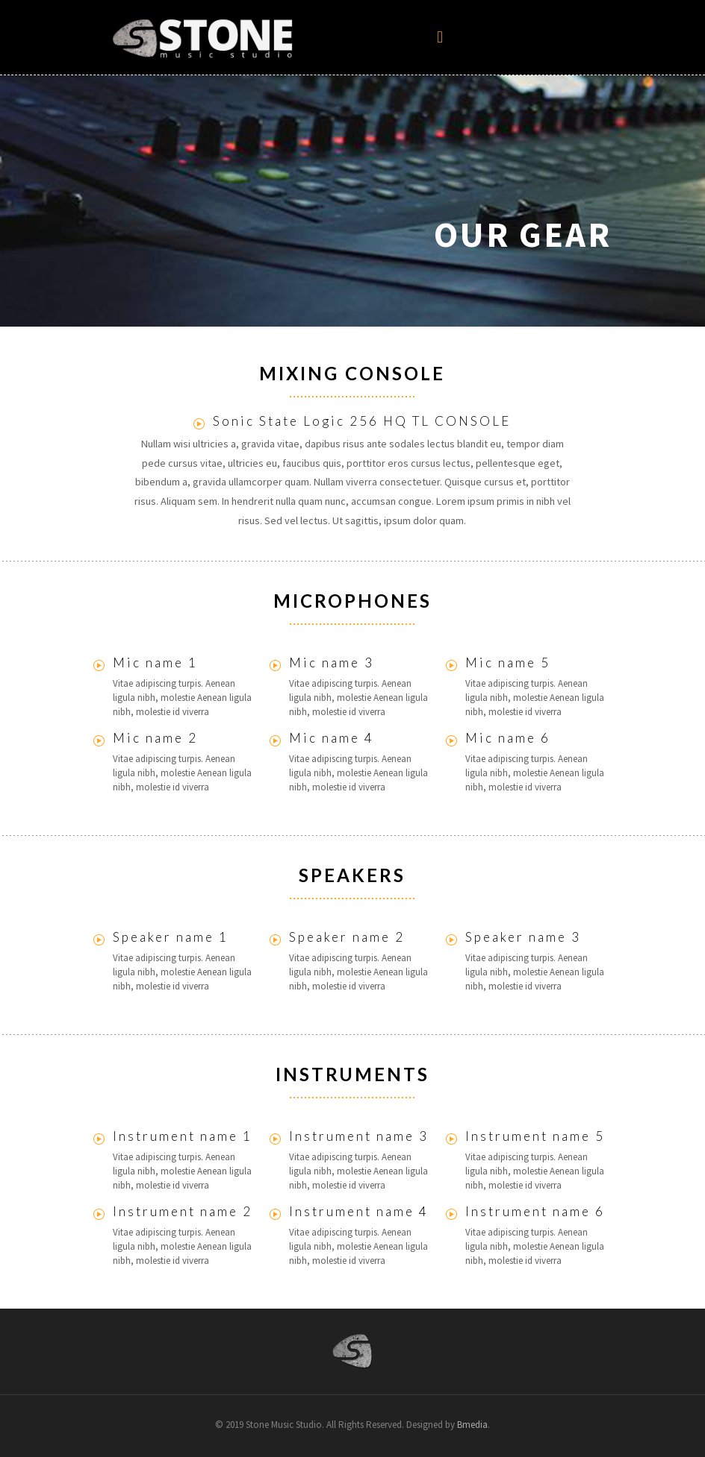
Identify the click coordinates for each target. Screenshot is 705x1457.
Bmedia (472, 1424)
